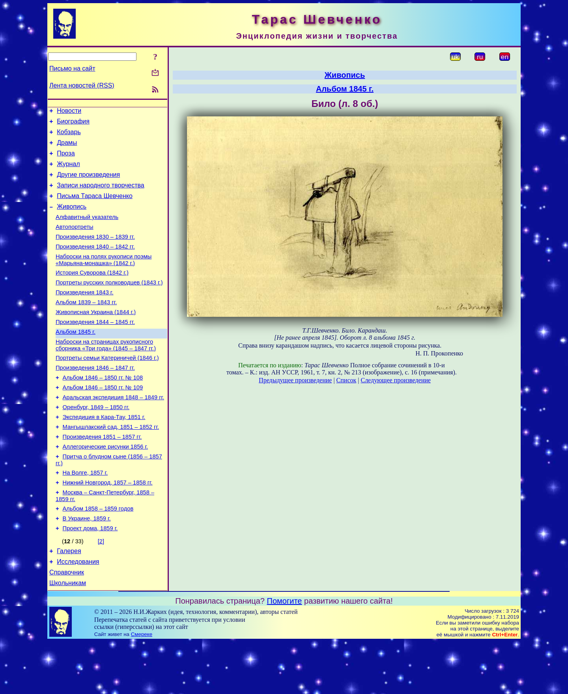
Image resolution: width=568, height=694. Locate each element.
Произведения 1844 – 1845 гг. (95, 347)
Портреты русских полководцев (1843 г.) (109, 302)
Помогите (284, 653)
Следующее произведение (395, 380)
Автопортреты (74, 241)
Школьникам (67, 635)
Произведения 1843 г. (85, 314)
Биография (73, 123)
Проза (66, 159)
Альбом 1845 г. (75, 358)
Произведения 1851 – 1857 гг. (102, 474)
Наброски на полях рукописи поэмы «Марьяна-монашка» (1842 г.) (103, 277)
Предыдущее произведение (295, 380)
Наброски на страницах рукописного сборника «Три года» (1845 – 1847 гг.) (106, 372)
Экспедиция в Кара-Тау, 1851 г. (104, 452)
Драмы (67, 147)
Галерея (69, 599)
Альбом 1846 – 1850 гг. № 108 (103, 408)
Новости (69, 111)
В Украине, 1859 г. (87, 564)
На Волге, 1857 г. (85, 514)
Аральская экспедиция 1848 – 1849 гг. (113, 430)
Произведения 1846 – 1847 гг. (95, 397)
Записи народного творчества (100, 194)
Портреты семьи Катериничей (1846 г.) (107, 386)
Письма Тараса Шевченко (95, 206)
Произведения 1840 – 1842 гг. (95, 263)
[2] (101, 589)
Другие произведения (88, 183)
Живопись (71, 218)
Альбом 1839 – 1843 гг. (86, 325)
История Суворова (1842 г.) (92, 291)
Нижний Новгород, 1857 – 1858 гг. (108, 525)
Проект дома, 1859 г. (90, 575)
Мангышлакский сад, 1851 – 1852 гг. (111, 463)
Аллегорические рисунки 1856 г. (105, 486)
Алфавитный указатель (87, 230)
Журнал (68, 171)
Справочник (66, 623)
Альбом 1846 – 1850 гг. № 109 (103, 419)
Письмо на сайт (72, 68)
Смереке (141, 686)
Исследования (78, 611)
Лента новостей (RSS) (81, 85)
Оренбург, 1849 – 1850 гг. (96, 441)
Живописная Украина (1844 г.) (96, 336)
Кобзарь (69, 135)
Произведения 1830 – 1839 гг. (95, 252)
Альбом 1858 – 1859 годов (98, 553)
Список (346, 380)
